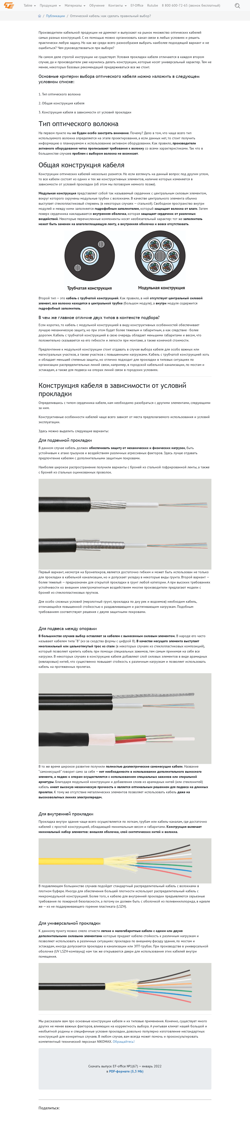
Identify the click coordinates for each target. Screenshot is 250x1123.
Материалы (74, 5)
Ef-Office (137, 5)
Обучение (96, 5)
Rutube (152, 5)
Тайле (28, 5)
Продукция (49, 5)
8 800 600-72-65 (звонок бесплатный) (191, 5)
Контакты (116, 5)
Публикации (55, 16)
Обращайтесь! (124, 1041)
